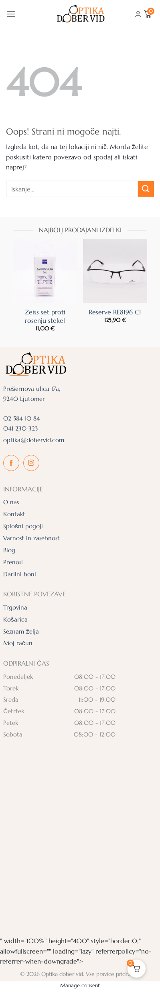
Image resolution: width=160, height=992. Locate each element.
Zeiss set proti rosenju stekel (45, 316)
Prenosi (13, 562)
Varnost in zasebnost (31, 538)
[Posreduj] (146, 189)
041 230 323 (20, 428)
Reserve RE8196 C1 (115, 312)
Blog (9, 550)
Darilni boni (19, 574)
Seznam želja (21, 631)
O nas (11, 502)
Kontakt (14, 514)
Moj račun (17, 643)
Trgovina (15, 607)
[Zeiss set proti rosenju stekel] (45, 271)
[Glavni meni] (11, 14)
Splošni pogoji (23, 526)
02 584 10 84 (21, 418)
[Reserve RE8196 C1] (115, 271)
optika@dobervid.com (33, 440)
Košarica (15, 619)
